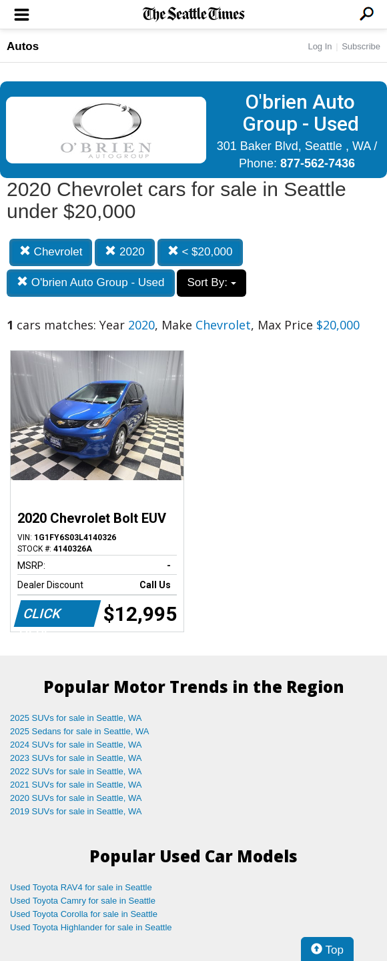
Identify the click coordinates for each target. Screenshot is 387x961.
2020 (125, 251)
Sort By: (211, 282)
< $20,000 (200, 251)
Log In (320, 46)
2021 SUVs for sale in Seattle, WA (76, 785)
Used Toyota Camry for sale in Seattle (82, 901)
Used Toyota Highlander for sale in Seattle (91, 927)
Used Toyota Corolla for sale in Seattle (83, 914)
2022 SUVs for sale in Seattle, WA (76, 771)
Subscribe (361, 46)
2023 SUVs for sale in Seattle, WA (76, 758)
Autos (23, 46)
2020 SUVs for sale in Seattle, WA (76, 798)
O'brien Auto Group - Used (91, 282)
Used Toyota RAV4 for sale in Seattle (81, 887)
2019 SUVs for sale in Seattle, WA (76, 811)
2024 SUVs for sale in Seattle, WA (76, 745)
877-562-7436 (317, 163)
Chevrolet (50, 251)
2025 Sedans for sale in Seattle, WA (79, 731)
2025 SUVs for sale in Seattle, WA (76, 718)
